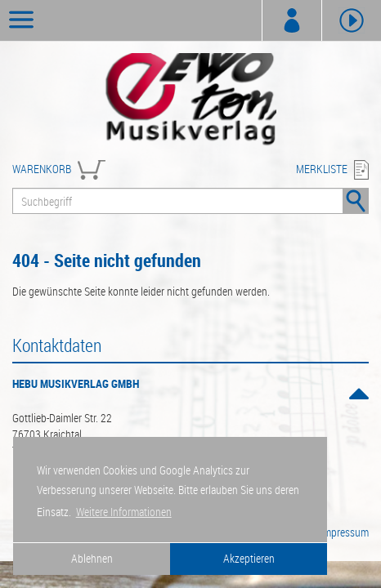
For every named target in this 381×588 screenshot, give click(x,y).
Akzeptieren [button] (249, 558)
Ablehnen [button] (92, 558)
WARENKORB (41, 168)
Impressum (344, 532)
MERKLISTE (321, 168)
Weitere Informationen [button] (124, 511)
